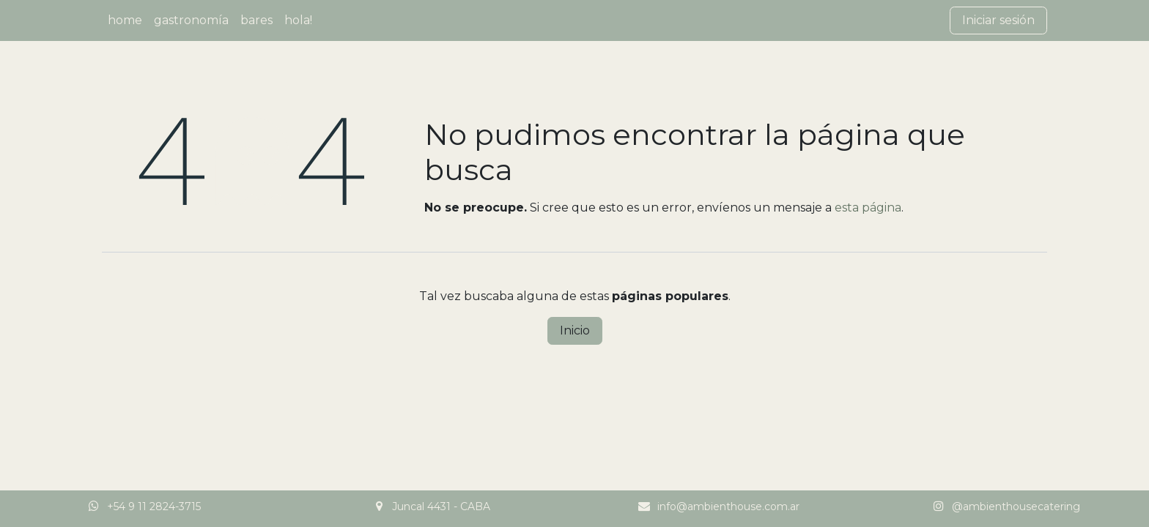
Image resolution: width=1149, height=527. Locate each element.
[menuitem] (125, 20)
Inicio (575, 330)
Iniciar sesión (998, 20)
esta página (868, 207)
